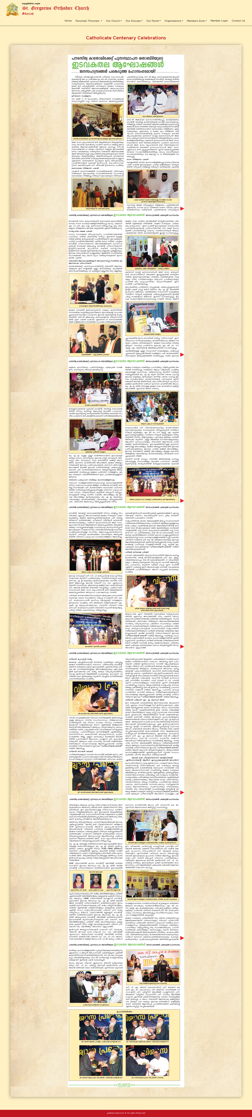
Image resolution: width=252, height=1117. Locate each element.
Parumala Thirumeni (88, 20)
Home (68, 20)
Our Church (113, 20)
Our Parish (152, 20)
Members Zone (196, 20)
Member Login (219, 20)
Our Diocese (133, 20)
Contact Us (238, 20)
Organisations (173, 20)
